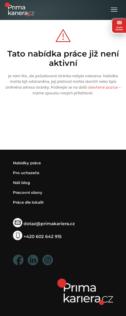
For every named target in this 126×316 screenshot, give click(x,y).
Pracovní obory (27, 192)
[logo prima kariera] (19, 9)
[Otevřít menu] (114, 10)
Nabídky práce (27, 163)
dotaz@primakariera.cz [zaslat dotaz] (44, 223)
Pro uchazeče (26, 172)
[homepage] (85, 291)
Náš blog (21, 182)
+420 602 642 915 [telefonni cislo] (37, 236)
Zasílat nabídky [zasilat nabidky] (119, 26)
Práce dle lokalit (28, 202)
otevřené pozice (103, 87)
